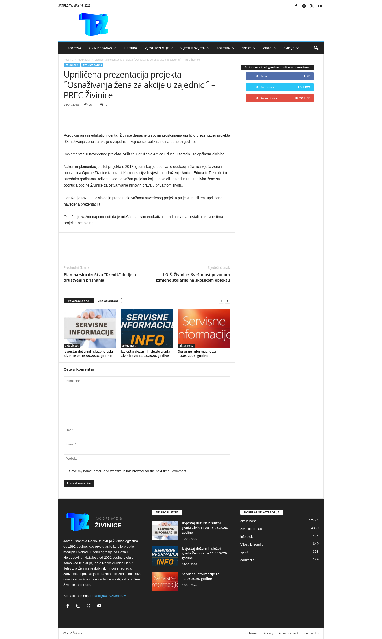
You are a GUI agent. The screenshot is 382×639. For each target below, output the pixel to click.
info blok (246, 537)
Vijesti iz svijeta (194, 48)
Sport (249, 48)
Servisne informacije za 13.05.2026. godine (197, 353)
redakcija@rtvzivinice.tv (108, 596)
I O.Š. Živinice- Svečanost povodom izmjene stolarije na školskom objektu (193, 277)
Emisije (291, 48)
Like (307, 76)
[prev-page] (221, 301)
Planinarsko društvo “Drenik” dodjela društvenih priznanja (100, 277)
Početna (74, 48)
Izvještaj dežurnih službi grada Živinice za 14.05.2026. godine (145, 353)
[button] (316, 48)
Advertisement (289, 633)
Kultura (130, 48)
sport (244, 552)
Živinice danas (102, 48)
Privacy (268, 633)
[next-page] (227, 301)
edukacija (84, 59)
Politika (225, 48)
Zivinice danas (92, 65)
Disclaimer (251, 633)
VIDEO (269, 48)
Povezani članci (79, 301)
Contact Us (311, 633)
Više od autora (108, 301)
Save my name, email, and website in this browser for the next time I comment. (128, 471)
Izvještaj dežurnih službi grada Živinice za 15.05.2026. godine (88, 353)
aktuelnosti (72, 345)
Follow (304, 87)
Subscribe (302, 98)
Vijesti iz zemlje (159, 48)
